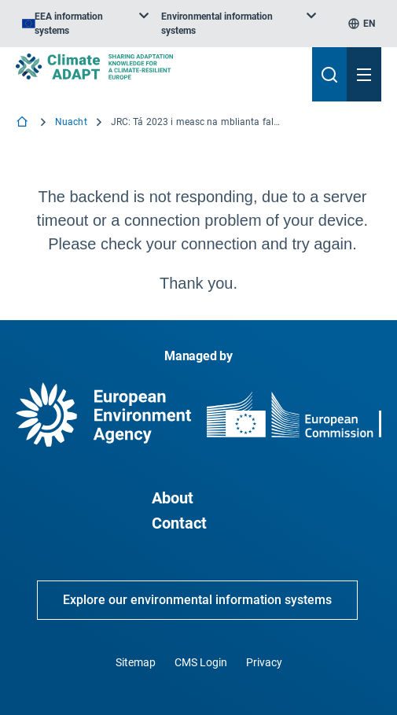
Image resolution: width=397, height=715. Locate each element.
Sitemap (136, 662)
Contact (179, 523)
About (172, 497)
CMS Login (201, 662)
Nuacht (71, 121)
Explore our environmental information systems (197, 599)
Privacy (264, 662)
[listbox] (85, 23)
